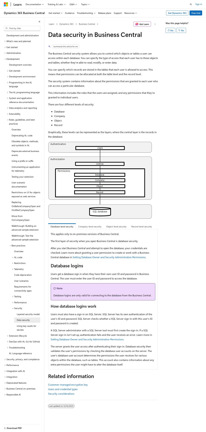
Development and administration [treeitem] (22, 35)
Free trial (196, 13)
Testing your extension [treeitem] (23, 176)
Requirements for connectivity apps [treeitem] (23, 288)
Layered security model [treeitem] (28, 314)
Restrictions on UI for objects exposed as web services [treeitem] (26, 194)
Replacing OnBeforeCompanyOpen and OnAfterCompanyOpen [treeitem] (26, 206)
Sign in (198, 4)
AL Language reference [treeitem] (20, 353)
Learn (51, 23)
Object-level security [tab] (116, 226)
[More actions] (155, 24)
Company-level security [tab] (89, 226)
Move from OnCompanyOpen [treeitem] (21, 218)
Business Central (87, 23)
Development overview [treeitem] (20, 64)
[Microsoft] (6, 4)
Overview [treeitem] (16, 129)
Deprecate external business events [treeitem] (25, 153)
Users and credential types (63, 389)
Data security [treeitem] (23, 319)
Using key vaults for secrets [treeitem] (26, 327)
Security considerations (61, 393)
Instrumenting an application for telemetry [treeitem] (26, 168)
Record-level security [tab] (141, 226)
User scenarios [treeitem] (21, 280)
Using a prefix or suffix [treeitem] (22, 160)
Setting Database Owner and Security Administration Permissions (109, 257)
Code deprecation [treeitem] (23, 274)
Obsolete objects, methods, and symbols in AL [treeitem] (25, 143)
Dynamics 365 (66, 23)
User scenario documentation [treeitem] (19, 184)
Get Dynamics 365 (177, 13)
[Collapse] (39, 21)
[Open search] (191, 4)
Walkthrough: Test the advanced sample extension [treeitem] (25, 237)
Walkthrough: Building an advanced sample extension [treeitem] (25, 227)
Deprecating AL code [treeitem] (22, 135)
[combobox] (22, 28)
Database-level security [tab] (62, 226)
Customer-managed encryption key (68, 384)
